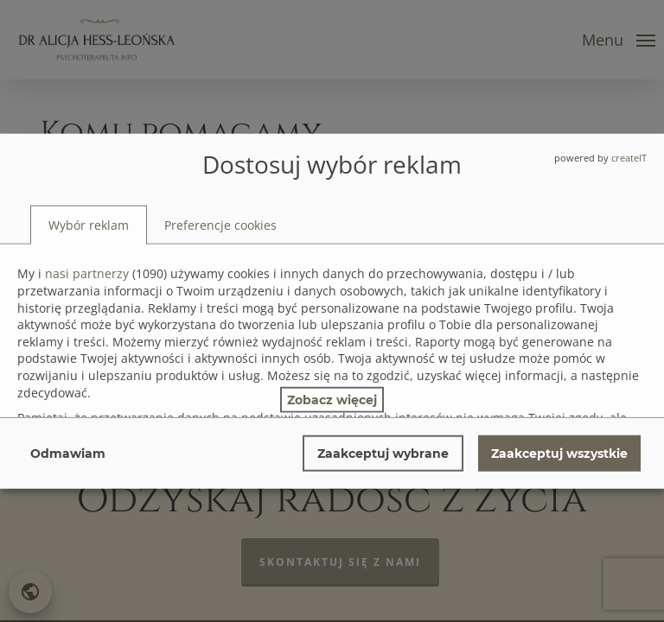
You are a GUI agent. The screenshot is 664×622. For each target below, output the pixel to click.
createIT (629, 157)
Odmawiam (67, 452)
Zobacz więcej (332, 399)
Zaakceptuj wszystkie (559, 452)
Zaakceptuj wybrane (383, 452)
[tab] (88, 224)
